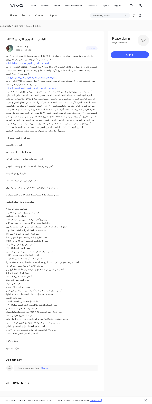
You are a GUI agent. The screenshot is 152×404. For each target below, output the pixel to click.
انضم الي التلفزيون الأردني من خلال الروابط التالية (27, 63)
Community (92, 5)
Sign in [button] (130, 54)
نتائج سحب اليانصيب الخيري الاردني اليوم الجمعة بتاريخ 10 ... (32, 88)
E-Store (57, 5)
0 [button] (17, 349)
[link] (16, 5)
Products (45, 5)
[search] (110, 15)
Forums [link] (26, 15)
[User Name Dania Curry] (17, 48)
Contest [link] (39, 15)
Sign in (44, 368)
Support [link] (54, 15)
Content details (33, 26)
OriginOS (105, 5)
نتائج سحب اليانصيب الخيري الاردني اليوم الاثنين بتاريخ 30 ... (31, 77)
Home (33, 5)
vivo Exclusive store (73, 5)
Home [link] (13, 15)
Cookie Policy (95, 400)
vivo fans (18, 26)
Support (117, 5)
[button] (131, 5)
